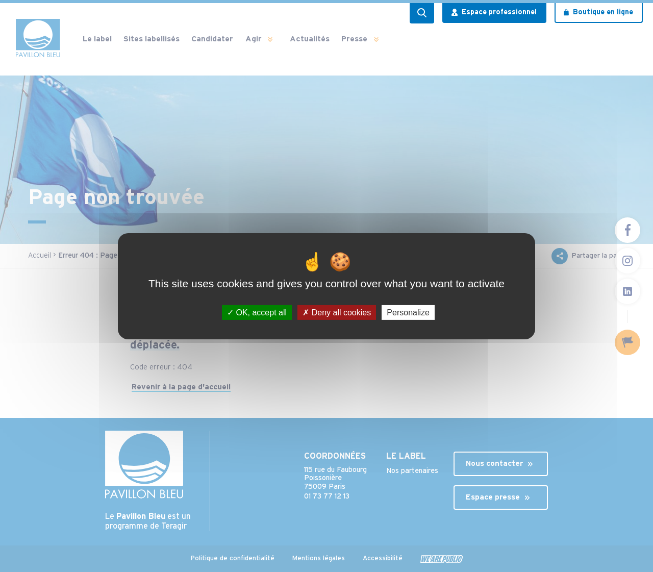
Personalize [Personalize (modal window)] (408, 312)
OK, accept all (257, 312)
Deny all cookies (337, 312)
